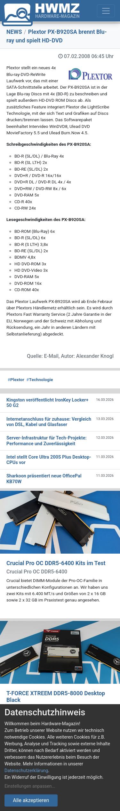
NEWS (14, 32)
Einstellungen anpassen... (29, 786)
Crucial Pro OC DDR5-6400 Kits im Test (55, 563)
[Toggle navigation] (106, 10)
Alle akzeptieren (31, 800)
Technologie (40, 379)
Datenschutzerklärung (26, 770)
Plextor (16, 379)
